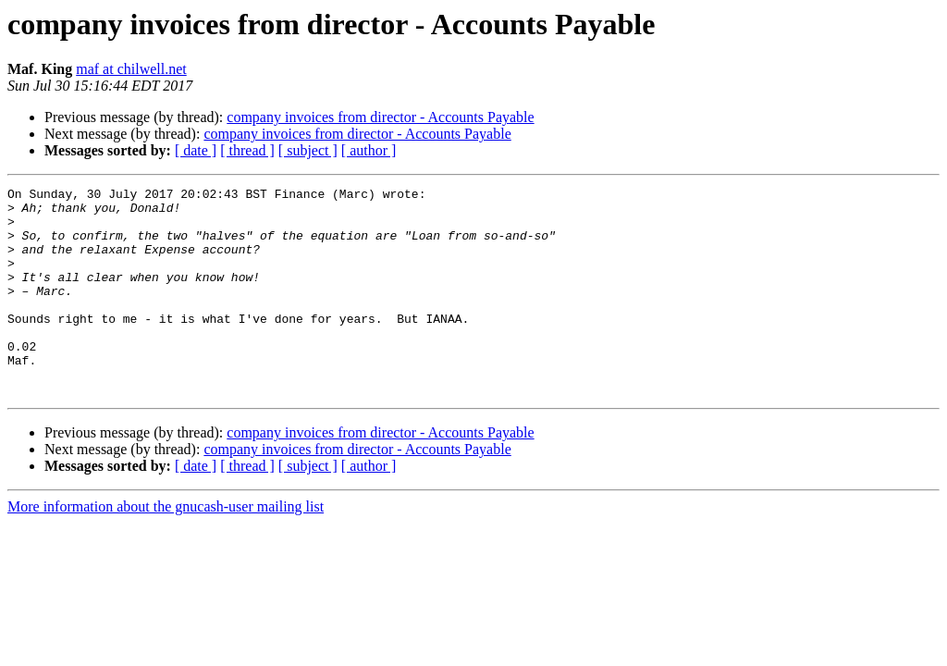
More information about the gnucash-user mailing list (165, 548)
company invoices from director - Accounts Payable (380, 117)
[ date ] (195, 150)
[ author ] (369, 150)
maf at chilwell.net (131, 69)
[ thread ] (247, 150)
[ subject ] (308, 150)
